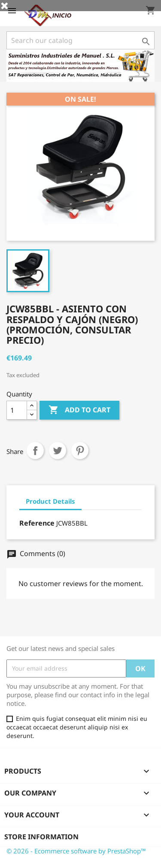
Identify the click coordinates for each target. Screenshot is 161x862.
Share (35, 450)
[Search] (80, 40)
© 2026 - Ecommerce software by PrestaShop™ (76, 851)
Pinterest (79, 450)
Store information (41, 836)
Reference (37, 523)
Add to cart (79, 410)
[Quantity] (16, 410)
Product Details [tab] (50, 501)
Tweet (57, 450)
